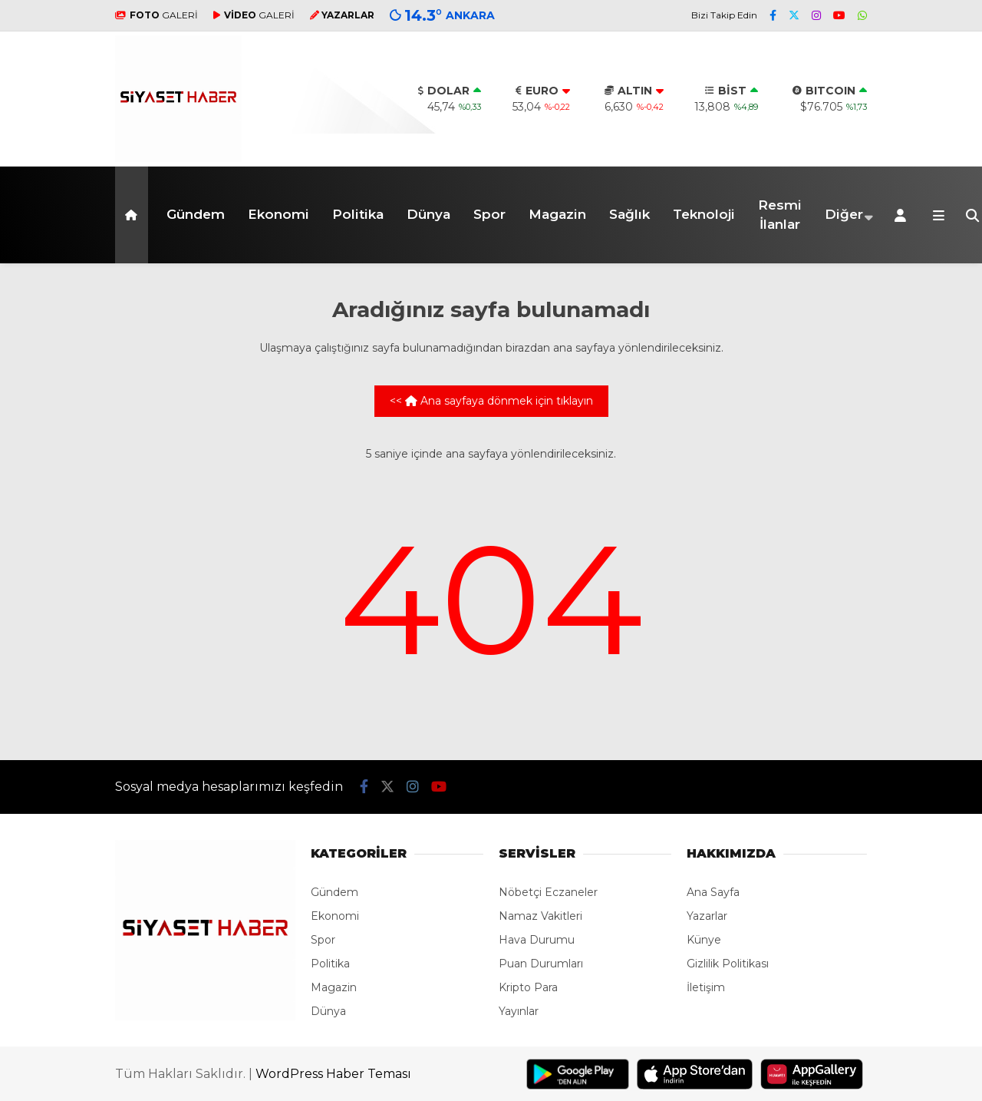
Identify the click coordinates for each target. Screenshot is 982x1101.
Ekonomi (278, 214)
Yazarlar (707, 916)
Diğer (844, 214)
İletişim (706, 987)
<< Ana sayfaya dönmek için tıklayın (491, 401)
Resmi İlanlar (780, 215)
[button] (134, 215)
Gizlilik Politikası (728, 963)
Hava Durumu (537, 940)
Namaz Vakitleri (540, 916)
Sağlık (629, 214)
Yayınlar (519, 1011)
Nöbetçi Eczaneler (548, 892)
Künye (704, 940)
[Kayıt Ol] (903, 215)
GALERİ (156, 15)
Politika (358, 214)
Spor (489, 214)
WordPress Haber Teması (333, 1073)
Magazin (557, 214)
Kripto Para (528, 987)
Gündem (195, 214)
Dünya (428, 214)
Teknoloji (704, 214)
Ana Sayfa (713, 892)
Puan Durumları (541, 963)
